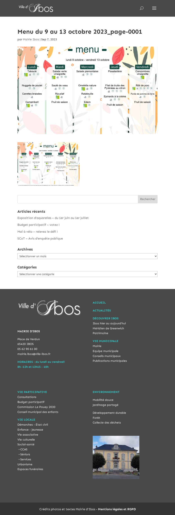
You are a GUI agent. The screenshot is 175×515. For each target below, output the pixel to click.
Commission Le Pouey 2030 (36, 407)
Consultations (26, 397)
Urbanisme (24, 464)
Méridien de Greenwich (108, 328)
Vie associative (27, 434)
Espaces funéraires (30, 469)
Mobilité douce (103, 400)
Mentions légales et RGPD (117, 509)
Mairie (97, 346)
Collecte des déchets (107, 422)
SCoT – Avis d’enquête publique (40, 238)
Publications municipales (110, 361)
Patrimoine (100, 333)
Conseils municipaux (107, 356)
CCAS (23, 449)
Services (25, 459)
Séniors (25, 454)
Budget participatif (30, 402)
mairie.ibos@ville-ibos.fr (33, 354)
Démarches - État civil (32, 424)
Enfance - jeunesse (30, 429)
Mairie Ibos (31, 39)
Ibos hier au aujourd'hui (109, 323)
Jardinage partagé (105, 405)
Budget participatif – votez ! (38, 225)
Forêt (96, 418)
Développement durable (109, 413)
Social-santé (25, 444)
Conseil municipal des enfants (37, 412)
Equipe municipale (105, 351)
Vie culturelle (26, 439)
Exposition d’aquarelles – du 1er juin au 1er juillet (53, 218)
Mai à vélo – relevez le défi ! (37, 231)
